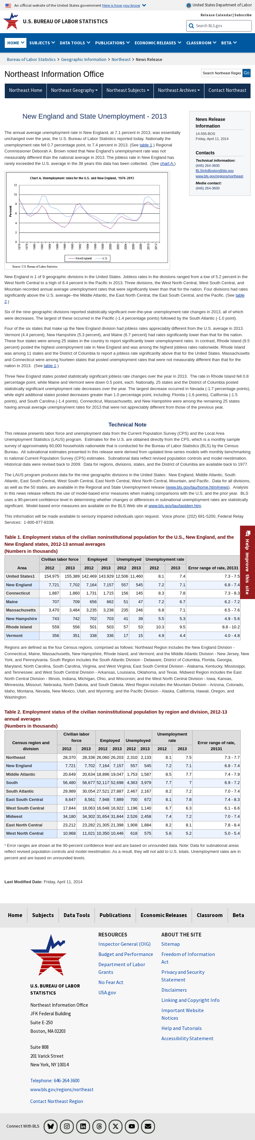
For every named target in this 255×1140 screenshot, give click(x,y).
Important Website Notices (182, 1014)
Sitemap (170, 944)
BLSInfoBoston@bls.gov (215, 171)
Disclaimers (174, 990)
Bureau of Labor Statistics (31, 59)
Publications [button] (110, 43)
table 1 (146, 145)
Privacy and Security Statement (182, 976)
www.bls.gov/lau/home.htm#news (197, 487)
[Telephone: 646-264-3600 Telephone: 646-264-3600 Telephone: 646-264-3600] (59, 1080)
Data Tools (77, 915)
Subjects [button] (40, 43)
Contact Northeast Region (56, 1101)
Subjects (43, 915)
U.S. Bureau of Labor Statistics (65, 21)
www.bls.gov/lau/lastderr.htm (175, 505)
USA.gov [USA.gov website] (107, 992)
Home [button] (13, 43)
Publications (115, 915)
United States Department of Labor (219, 5)
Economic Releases (164, 915)
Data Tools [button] (73, 43)
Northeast (121, 59)
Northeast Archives (177, 90)
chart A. (167, 163)
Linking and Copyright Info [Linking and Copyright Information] (190, 1000)
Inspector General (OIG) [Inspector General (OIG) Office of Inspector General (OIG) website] (124, 944)
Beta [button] (226, 43)
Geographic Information (83, 59)
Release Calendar (216, 14)
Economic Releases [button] (156, 43)
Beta (238, 915)
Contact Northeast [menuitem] (227, 90)
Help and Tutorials (181, 1028)
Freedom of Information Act (188, 958)
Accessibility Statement (187, 1038)
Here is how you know (121, 5)
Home (15, 915)
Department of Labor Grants (121, 968)
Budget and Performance (125, 954)
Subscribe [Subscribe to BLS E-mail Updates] (243, 14)
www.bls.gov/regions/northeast (219, 176)
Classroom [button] (199, 43)
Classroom (210, 915)
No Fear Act (111, 982)
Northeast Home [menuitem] (25, 90)
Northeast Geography (72, 90)
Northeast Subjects (125, 90)
